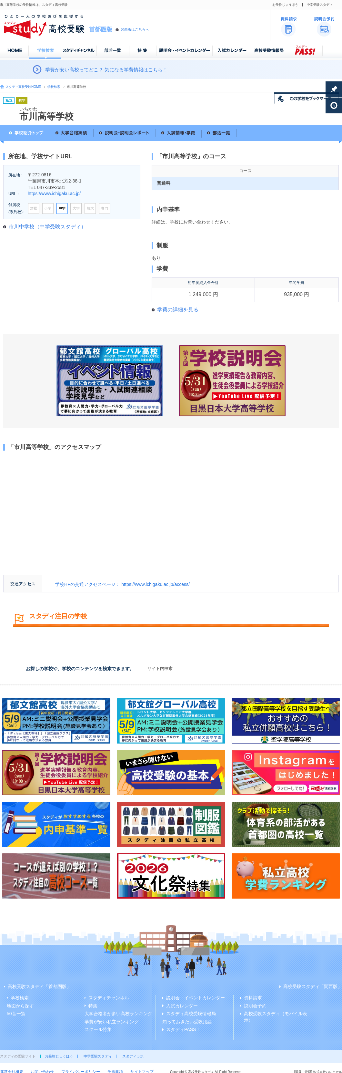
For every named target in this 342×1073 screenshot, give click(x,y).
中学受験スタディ (320, 4)
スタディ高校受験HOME (23, 87)
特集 (92, 1005)
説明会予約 (255, 1005)
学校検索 (53, 87)
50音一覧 (16, 1013)
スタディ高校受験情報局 (191, 1013)
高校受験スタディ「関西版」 (312, 986)
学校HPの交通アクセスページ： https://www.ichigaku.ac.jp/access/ (122, 584)
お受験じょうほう (285, 4)
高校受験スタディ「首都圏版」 (39, 986)
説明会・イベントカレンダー (195, 997)
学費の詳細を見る (177, 309)
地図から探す (20, 1005)
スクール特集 (98, 1029)
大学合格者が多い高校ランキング (118, 1013)
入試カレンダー (182, 1005)
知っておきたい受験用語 (187, 1021)
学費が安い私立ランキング (112, 1021)
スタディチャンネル (108, 997)
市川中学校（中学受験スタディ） (47, 226)
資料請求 (253, 997)
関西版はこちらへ (135, 29)
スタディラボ (133, 1056)
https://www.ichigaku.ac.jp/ (54, 193)
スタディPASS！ (183, 1029)
